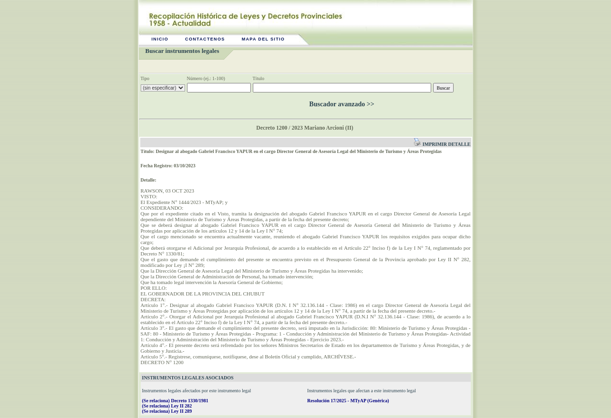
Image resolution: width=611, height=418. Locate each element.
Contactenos (205, 39)
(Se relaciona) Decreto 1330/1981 (175, 400)
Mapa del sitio (263, 39)
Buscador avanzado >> (341, 104)
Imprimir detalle (442, 144)
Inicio (160, 39)
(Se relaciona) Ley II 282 (167, 405)
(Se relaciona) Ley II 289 (167, 411)
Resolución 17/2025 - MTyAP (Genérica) (348, 400)
